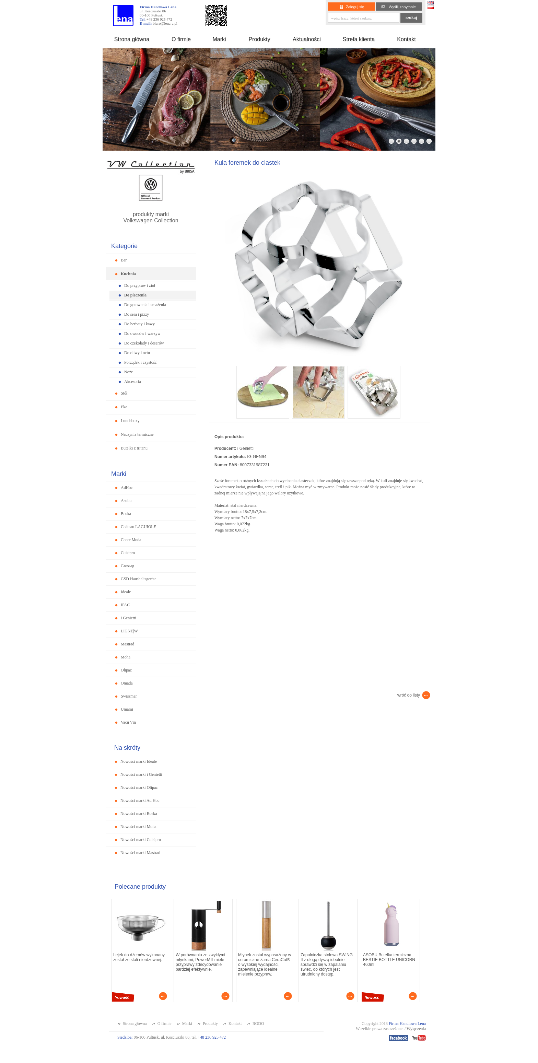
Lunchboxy (130, 420)
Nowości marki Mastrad (140, 852)
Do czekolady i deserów (144, 343)
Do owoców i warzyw (142, 333)
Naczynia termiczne (137, 434)
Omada (127, 683)
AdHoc (127, 487)
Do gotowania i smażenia (145, 304)
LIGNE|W (129, 631)
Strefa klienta (359, 39)
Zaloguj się (355, 7)
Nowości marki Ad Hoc (140, 800)
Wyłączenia (416, 1028)
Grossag (127, 565)
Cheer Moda (131, 539)
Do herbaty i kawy (139, 324)
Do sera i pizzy (136, 314)
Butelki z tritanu (134, 448)
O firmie (181, 39)
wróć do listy (408, 695)
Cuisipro (128, 552)
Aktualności (307, 39)
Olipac (126, 670)
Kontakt (406, 39)
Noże (128, 372)
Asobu (126, 500)
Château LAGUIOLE (138, 526)
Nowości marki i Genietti (141, 774)
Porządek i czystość (140, 362)
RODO (258, 1023)
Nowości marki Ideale (138, 761)
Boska (126, 513)
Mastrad (127, 644)
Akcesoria (132, 381)
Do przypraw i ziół (139, 285)
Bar (124, 260)
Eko (124, 407)
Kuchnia (128, 273)
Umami (127, 709)
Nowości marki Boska (138, 813)
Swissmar (129, 696)
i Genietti (128, 618)
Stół (124, 393)
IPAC (125, 605)
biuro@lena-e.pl (165, 23)
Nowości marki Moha (138, 826)
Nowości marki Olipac (139, 787)
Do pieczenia (135, 295)
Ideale (126, 591)
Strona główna (131, 39)
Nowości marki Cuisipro (140, 839)
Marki (219, 39)
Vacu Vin (128, 722)
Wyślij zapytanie (402, 7)
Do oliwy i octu (137, 352)
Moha (125, 657)
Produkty (259, 39)
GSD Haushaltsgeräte (138, 578)
